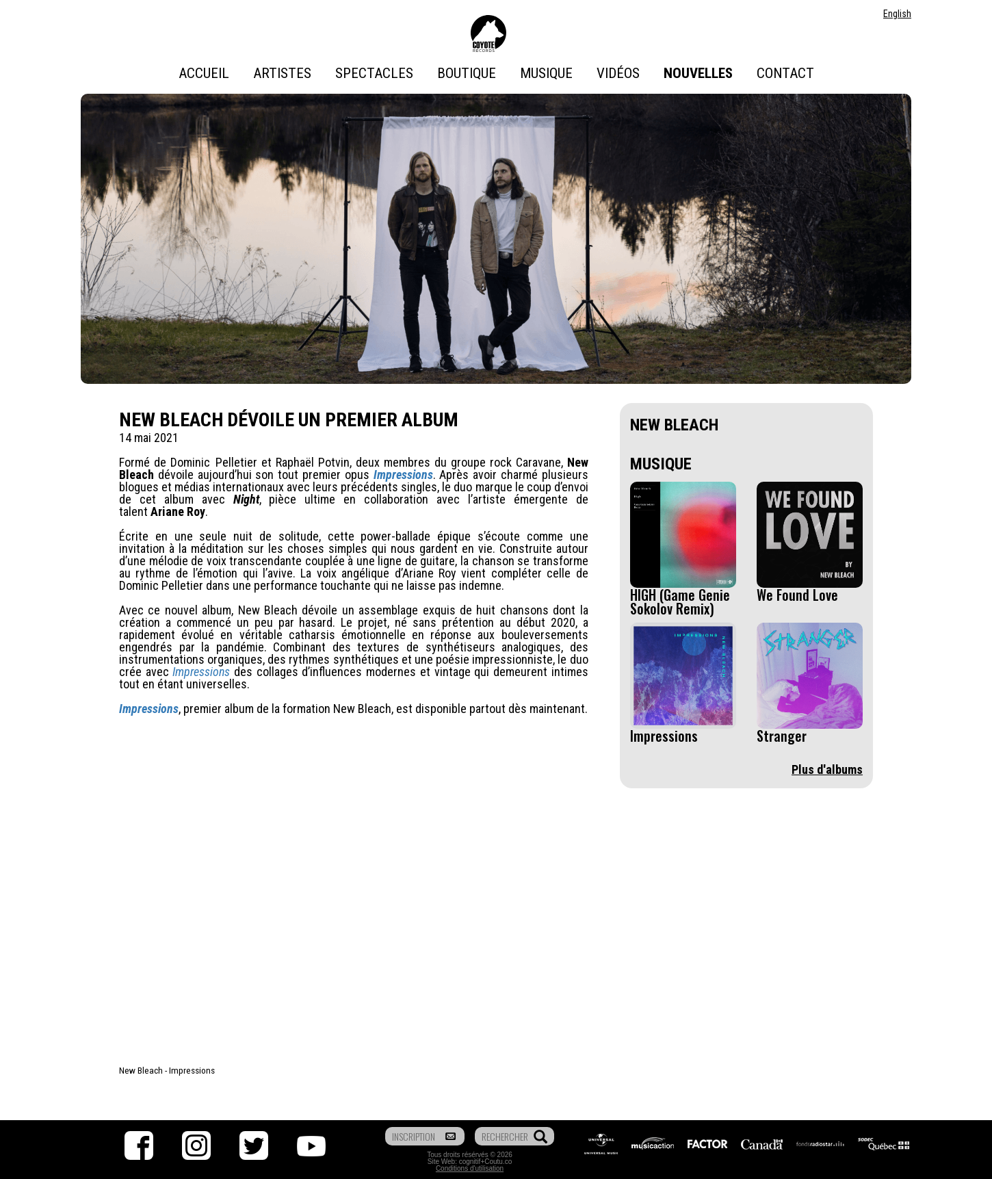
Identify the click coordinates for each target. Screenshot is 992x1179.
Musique (546, 73)
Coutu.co (498, 1161)
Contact (785, 73)
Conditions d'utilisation (470, 1168)
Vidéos (618, 73)
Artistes (282, 73)
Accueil (204, 73)
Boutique (466, 73)
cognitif (470, 1161)
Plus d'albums (827, 769)
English (897, 13)
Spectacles (374, 73)
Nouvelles (698, 73)
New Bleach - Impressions (167, 1070)
